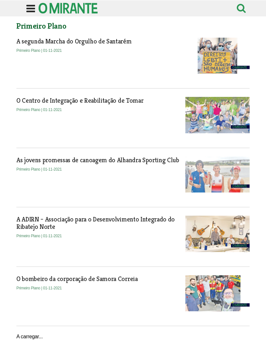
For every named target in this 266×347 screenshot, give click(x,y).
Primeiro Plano (28, 50)
